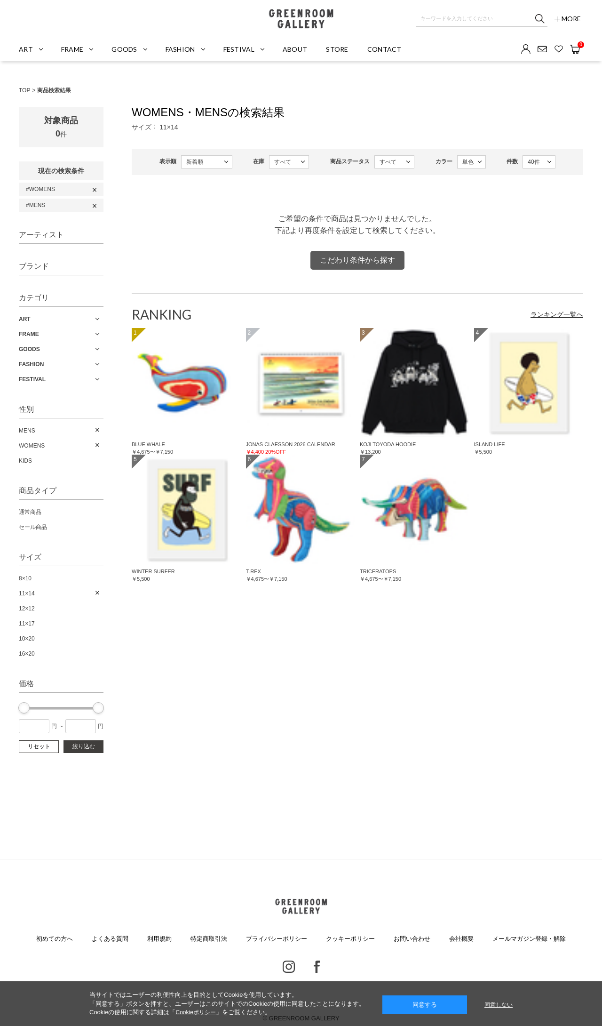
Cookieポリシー (195, 1012)
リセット (39, 746)
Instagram (289, 967)
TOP (24, 90)
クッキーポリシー (350, 938)
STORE (337, 49)
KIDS (25, 460)
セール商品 (33, 527)
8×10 (25, 578)
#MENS (35, 205)
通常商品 (30, 512)
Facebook (317, 967)
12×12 (27, 608)
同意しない (498, 1005)
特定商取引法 (208, 938)
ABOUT (295, 49)
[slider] (24, 707)
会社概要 (461, 938)
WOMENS (32, 445)
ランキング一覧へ (557, 314)
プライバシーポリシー (276, 938)
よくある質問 (110, 938)
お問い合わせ (412, 938)
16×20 (27, 653)
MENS (27, 430)
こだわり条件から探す (357, 260)
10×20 (27, 638)
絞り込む (83, 746)
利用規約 (159, 938)
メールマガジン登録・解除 (529, 938)
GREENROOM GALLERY (301, 19)
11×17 (27, 623)
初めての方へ (54, 938)
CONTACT (384, 49)
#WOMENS (40, 189)
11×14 (27, 593)
